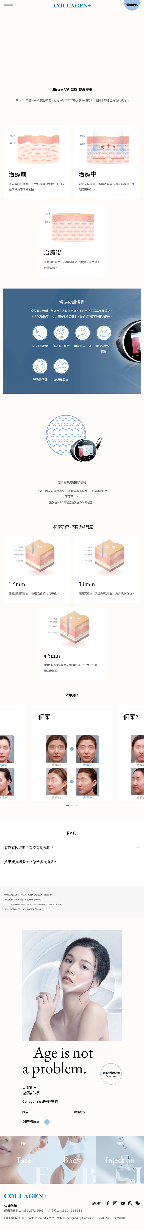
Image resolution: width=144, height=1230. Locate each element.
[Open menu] (8, 6)
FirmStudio (88, 1217)
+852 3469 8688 (70, 1210)
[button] (67, 805)
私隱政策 (104, 1218)
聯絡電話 (79, 1112)
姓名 (25, 1112)
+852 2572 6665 (32, 1210)
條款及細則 (120, 1218)
